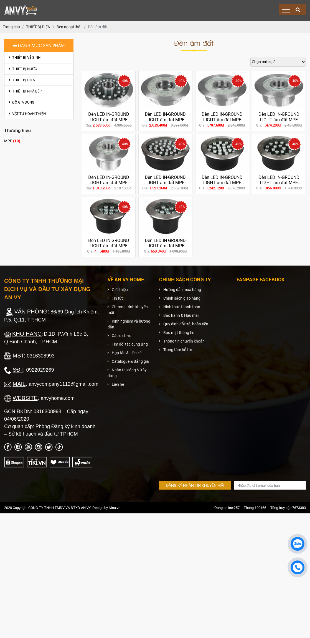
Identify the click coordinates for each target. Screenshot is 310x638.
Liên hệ (118, 384)
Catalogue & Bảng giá (130, 361)
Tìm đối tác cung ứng (130, 344)
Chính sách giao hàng (181, 298)
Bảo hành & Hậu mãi (181, 315)
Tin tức (118, 298)
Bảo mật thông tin (178, 332)
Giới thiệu (120, 289)
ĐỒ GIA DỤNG (21, 102)
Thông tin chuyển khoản (184, 341)
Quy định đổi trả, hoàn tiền (185, 324)
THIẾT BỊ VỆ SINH (24, 57)
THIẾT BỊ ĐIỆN (22, 80)
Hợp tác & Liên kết (127, 353)
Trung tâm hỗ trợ (177, 350)
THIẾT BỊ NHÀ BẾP (25, 91)
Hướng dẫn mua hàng (182, 289)
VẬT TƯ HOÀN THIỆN (27, 114)
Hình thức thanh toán (181, 307)
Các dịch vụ (121, 335)
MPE (12, 140)
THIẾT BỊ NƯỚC (23, 69)
